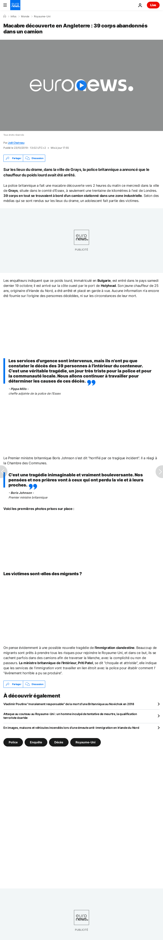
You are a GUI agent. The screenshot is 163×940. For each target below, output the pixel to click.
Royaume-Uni (42, 16)
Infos (13, 16)
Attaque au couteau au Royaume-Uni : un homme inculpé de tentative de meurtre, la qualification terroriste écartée (70, 715)
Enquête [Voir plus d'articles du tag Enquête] (36, 742)
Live (153, 5)
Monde (25, 16)
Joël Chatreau (16, 142)
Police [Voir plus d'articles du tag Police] (13, 742)
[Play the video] (81, 85)
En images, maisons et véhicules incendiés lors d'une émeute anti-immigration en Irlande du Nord (71, 727)
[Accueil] (4, 16)
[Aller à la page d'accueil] (15, 5)
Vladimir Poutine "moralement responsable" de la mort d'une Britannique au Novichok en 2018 (68, 704)
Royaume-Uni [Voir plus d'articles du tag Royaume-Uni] (86, 742)
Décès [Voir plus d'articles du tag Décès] (58, 742)
